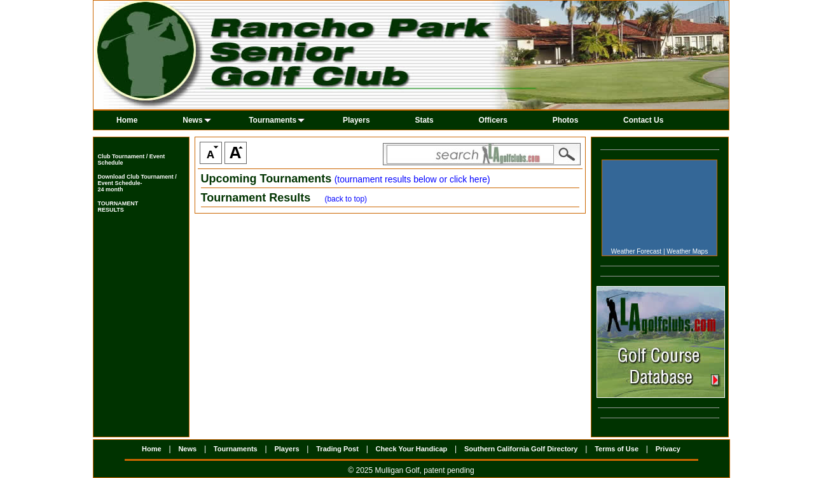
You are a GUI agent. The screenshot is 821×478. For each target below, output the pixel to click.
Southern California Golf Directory (520, 449)
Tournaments (277, 120)
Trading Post (337, 449)
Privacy (668, 449)
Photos (566, 120)
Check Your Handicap (412, 449)
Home (126, 120)
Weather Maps (687, 251)
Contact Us (643, 120)
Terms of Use (616, 449)
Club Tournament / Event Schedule (131, 159)
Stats (424, 120)
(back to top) (345, 199)
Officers (493, 120)
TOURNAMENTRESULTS (118, 206)
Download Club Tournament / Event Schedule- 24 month (137, 183)
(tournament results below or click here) (412, 179)
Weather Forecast (636, 251)
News (196, 120)
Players (356, 120)
